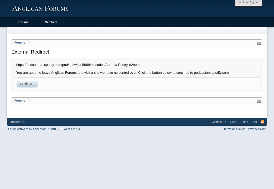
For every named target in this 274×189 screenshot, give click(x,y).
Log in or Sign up (248, 2)
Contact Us (219, 121)
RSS (262, 122)
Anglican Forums (40, 8)
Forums (23, 22)
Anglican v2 (17, 121)
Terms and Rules (234, 128)
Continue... (27, 84)
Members (51, 22)
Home (244, 121)
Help (233, 121)
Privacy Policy (257, 128)
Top (254, 121)
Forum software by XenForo (44, 128)
